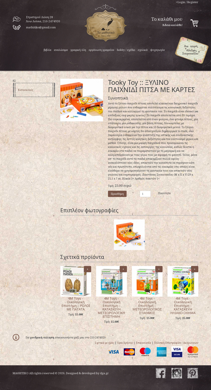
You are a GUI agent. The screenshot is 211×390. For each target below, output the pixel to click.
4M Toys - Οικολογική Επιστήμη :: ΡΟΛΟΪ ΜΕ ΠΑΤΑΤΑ (75, 303)
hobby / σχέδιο (126, 50)
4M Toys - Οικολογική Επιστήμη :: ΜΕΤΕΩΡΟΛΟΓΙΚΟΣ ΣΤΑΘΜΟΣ (147, 305)
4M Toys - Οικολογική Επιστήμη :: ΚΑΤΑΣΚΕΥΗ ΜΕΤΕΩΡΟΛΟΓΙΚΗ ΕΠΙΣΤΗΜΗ (111, 307)
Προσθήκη (117, 194)
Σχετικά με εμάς (104, 343)
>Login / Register (187, 2)
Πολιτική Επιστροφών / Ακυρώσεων (176, 343)
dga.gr (104, 373)
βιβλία (47, 50)
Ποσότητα (160, 193)
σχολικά (143, 50)
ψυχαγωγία (157, 50)
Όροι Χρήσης (125, 343)
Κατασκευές (25, 90)
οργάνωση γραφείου (101, 50)
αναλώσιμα (61, 50)
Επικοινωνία (143, 343)
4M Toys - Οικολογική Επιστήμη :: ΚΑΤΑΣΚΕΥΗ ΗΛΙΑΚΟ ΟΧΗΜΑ (183, 305)
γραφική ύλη (78, 50)
